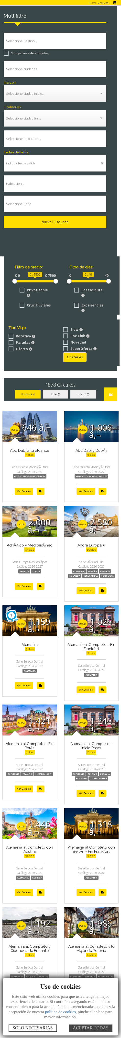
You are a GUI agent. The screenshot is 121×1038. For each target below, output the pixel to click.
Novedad (74, 342)
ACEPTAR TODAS (91, 1027)
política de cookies (60, 1012)
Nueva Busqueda (98, 3)
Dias (56, 394)
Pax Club (76, 335)
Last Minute (87, 292)
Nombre (28, 394)
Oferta (20, 348)
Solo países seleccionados (24, 53)
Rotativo (21, 336)
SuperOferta (79, 348)
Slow (72, 329)
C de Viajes (74, 357)
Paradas (21, 342)
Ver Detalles (24, 491)
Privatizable (33, 292)
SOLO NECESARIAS (32, 1027)
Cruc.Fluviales (35, 305)
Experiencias (88, 307)
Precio (83, 394)
